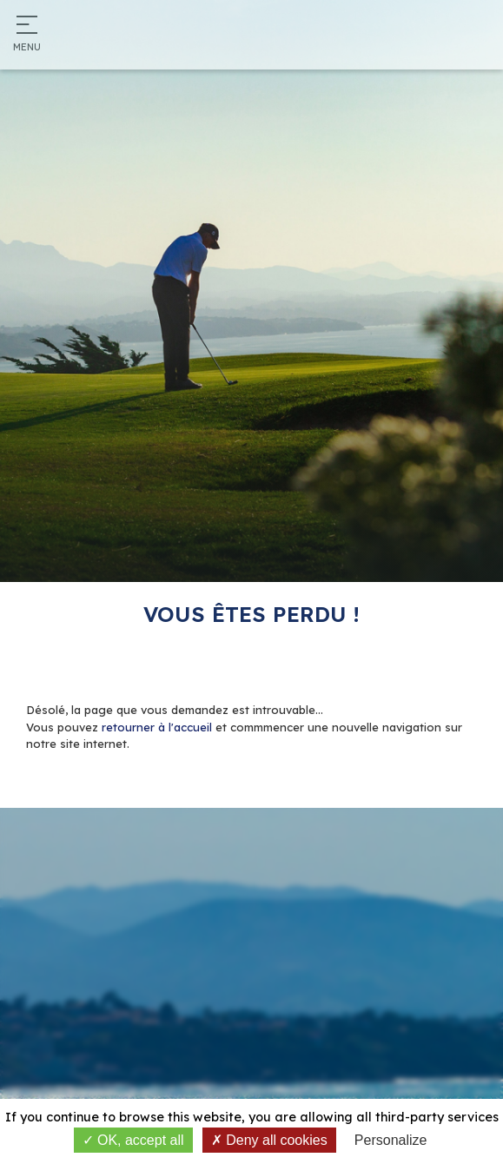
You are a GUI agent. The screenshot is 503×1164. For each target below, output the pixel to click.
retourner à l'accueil (157, 727)
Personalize (390, 1140)
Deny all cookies (269, 1140)
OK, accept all (133, 1140)
